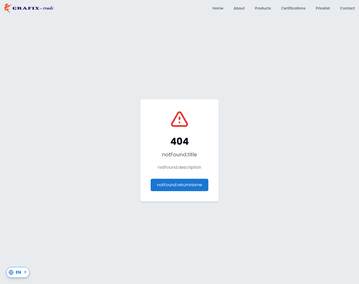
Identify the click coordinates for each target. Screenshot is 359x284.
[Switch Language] (18, 272)
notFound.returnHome (179, 185)
